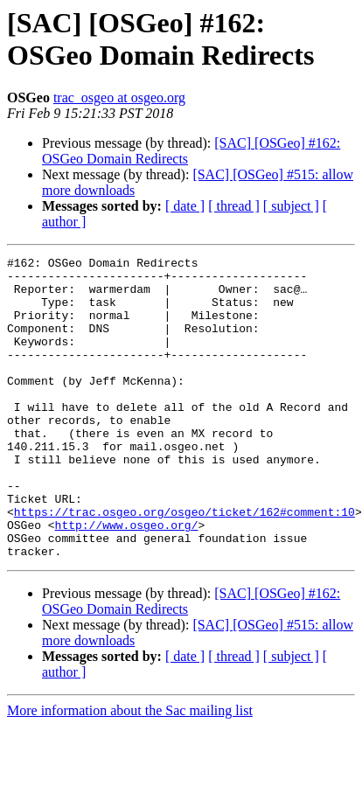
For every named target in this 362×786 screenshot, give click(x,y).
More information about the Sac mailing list (130, 770)
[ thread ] (234, 205)
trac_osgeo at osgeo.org (119, 97)
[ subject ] (291, 205)
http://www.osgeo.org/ (126, 580)
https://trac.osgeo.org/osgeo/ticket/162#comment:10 (184, 564)
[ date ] (185, 205)
